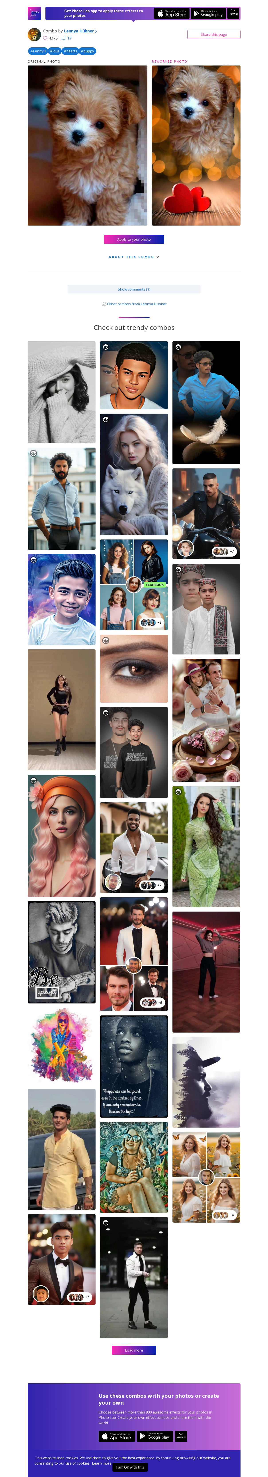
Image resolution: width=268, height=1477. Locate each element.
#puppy (87, 51)
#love (54, 51)
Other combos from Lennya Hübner (134, 303)
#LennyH (38, 51)
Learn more (102, 1463)
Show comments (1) (134, 289)
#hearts (70, 51)
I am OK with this (130, 1467)
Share (214, 34)
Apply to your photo (134, 239)
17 (66, 38)
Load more (134, 1350)
